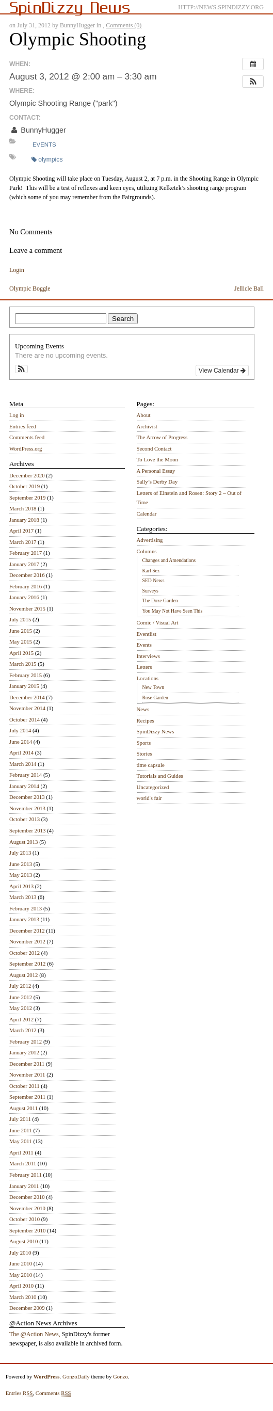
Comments (53, 1393)
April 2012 (21, 1019)
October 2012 (24, 953)
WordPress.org (25, 448)
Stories (144, 753)
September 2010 (27, 1230)
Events (44, 144)
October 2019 (24, 486)
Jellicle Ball (249, 288)
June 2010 (20, 1263)
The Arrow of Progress (162, 437)
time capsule (151, 765)
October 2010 (24, 1219)
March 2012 (22, 1030)
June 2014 (20, 742)
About (144, 415)
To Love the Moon (158, 459)
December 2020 (27, 475)
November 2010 (27, 1208)
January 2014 (24, 786)
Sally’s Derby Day (157, 481)
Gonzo (120, 1376)
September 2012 (27, 963)
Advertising (150, 540)
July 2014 (20, 730)
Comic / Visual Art (158, 622)
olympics (46, 159)
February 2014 (25, 775)
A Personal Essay (156, 471)
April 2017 (21, 530)
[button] (253, 81)
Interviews (148, 656)
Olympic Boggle (30, 288)
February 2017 (25, 553)
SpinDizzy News (155, 731)
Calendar (147, 513)
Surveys (150, 591)
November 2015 (27, 608)
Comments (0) (123, 25)
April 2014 (21, 752)
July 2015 (20, 619)
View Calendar (222, 370)
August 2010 (23, 1241)
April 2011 (21, 1152)
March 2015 (22, 664)
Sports (144, 743)
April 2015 (21, 653)
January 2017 (24, 564)
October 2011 (24, 1086)
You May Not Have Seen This (172, 611)
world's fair (149, 798)
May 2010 (20, 1275)
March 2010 (22, 1297)
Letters (144, 667)
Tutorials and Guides (160, 776)
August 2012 (23, 975)
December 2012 (27, 930)
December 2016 (27, 575)
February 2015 (25, 675)
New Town (153, 687)
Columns (147, 551)
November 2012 (27, 941)
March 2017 (22, 542)
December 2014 (27, 697)
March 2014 (22, 764)
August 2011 (23, 1108)
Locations (148, 678)
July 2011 (20, 1119)
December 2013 (27, 797)
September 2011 (27, 1097)
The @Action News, (34, 1334)
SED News (153, 580)
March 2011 (22, 1163)
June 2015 (20, 631)
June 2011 (20, 1130)
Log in (16, 415)
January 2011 (24, 1186)
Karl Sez (151, 570)
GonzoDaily (76, 1376)
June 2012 (20, 997)
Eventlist (146, 634)
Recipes (145, 720)
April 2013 (21, 886)
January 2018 (24, 520)
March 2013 (22, 897)
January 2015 (24, 686)
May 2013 (20, 875)
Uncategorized (153, 787)
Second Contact (154, 448)
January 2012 (24, 1052)
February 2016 (25, 586)
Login (16, 270)
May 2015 (20, 641)
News (143, 709)
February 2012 (25, 1041)
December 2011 (26, 1064)
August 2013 (23, 842)
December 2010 (27, 1197)
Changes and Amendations (169, 560)
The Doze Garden (160, 600)
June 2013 (20, 864)
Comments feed (26, 437)
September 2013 (27, 830)
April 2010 (21, 1285)
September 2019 (27, 497)
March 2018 (22, 508)
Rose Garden (155, 697)
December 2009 (27, 1308)
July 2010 (20, 1252)
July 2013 (20, 852)
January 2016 (24, 597)
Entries (19, 1393)
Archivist (147, 426)
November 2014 (27, 708)
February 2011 (25, 1175)
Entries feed (22, 426)
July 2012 (20, 986)
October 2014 (24, 719)
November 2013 (27, 808)
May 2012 (20, 1008)
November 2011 (27, 1074)
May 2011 (20, 1141)
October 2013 (24, 819)
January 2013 (24, 919)
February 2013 (25, 908)
